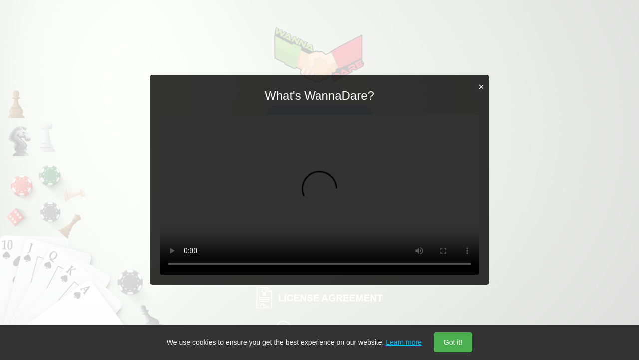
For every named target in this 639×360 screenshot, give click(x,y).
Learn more (404, 342)
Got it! (453, 342)
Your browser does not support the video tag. (319, 195)
